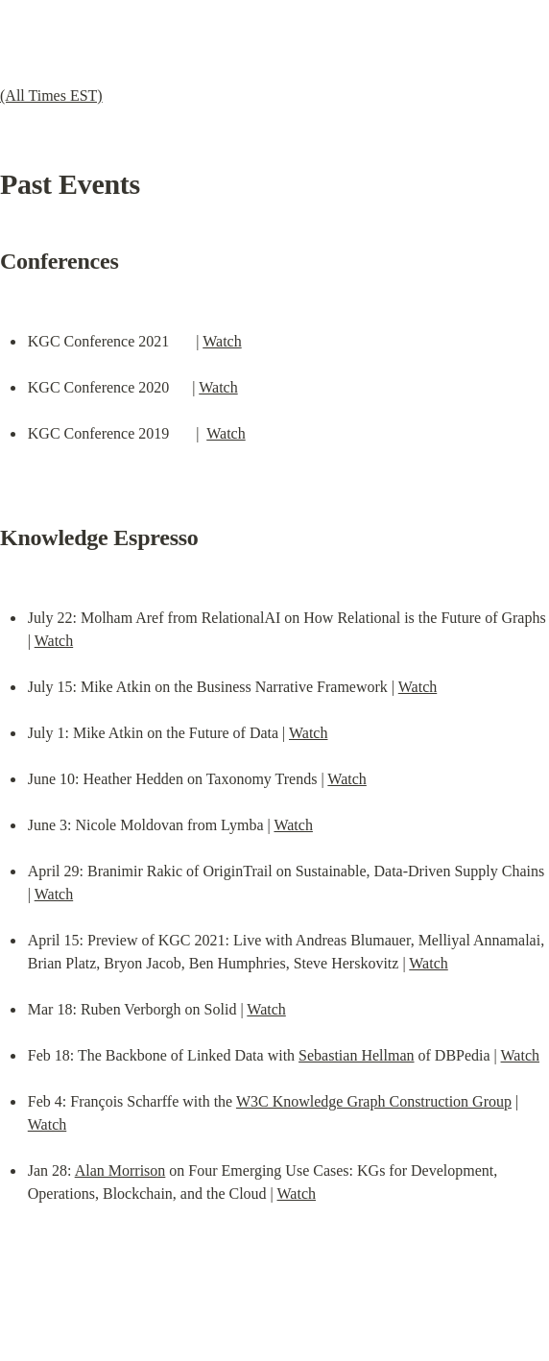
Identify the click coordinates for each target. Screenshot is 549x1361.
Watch (222, 341)
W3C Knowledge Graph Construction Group (374, 1101)
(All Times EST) (51, 95)
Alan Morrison (120, 1170)
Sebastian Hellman (356, 1055)
